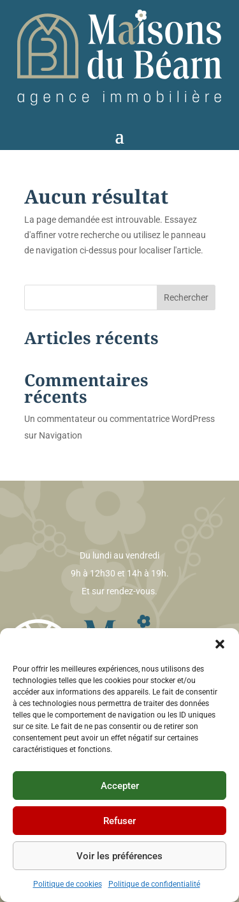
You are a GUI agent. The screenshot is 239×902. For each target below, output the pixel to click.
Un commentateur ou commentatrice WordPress (119, 419)
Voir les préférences (119, 856)
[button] (220, 644)
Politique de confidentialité (154, 884)
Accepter (120, 786)
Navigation (60, 435)
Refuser (119, 821)
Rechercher (186, 297)
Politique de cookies (67, 884)
